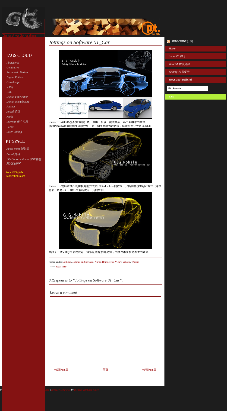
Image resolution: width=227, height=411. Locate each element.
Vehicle (126, 261)
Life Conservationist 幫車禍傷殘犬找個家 (23, 161)
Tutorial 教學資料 (179, 64)
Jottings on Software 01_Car (79, 42)
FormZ (10, 127)
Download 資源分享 (180, 79)
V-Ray (9, 87)
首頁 (105, 369)
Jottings (10, 106)
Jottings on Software (83, 261)
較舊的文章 (149, 369)
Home (172, 48)
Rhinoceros (12, 62)
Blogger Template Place (86, 389)
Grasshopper (13, 82)
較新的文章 (61, 369)
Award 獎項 (13, 111)
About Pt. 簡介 (177, 56)
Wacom (135, 261)
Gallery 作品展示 (179, 72)
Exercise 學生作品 (17, 121)
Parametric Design (17, 72)
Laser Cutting (14, 131)
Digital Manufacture (17, 101)
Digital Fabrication (17, 96)
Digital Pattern (14, 77)
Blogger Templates (60, 389)
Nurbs (9, 116)
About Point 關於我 (17, 148)
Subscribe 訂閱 (182, 41)
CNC (9, 92)
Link (171, 96)
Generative (12, 67)
